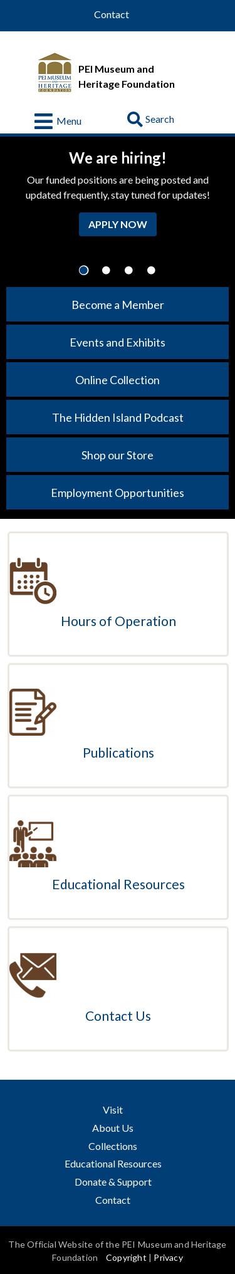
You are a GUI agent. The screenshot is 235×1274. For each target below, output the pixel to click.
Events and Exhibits (117, 342)
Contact (111, 14)
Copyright (126, 1257)
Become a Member (117, 304)
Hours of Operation (118, 621)
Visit (113, 1109)
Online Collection (117, 380)
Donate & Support (113, 1182)
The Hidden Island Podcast (118, 417)
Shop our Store (117, 455)
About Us (112, 1128)
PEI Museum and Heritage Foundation (126, 76)
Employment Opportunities (117, 492)
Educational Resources (118, 884)
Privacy (168, 1257)
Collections (112, 1146)
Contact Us (118, 1015)
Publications (118, 752)
